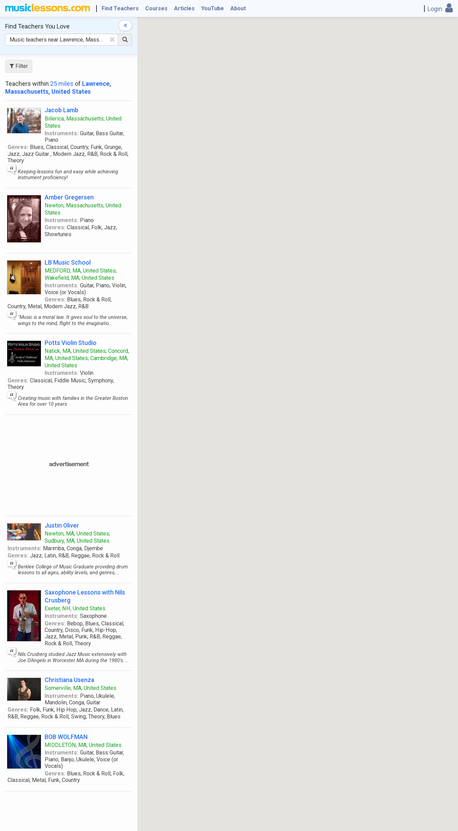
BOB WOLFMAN (66, 736)
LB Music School (68, 262)
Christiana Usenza (69, 679)
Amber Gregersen (69, 197)
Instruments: (61, 133)
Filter (19, 66)
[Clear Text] (112, 39)
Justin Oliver (62, 525)
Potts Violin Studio (70, 342)
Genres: (18, 147)
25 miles (61, 83)
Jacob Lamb (61, 110)
